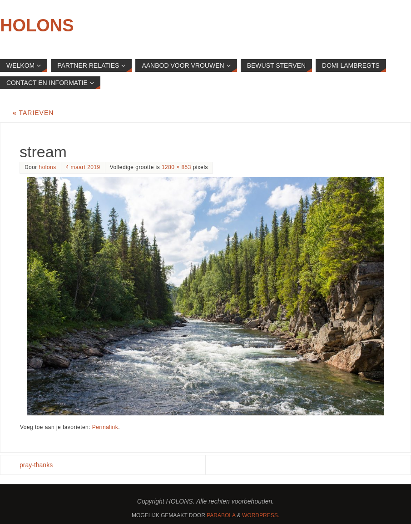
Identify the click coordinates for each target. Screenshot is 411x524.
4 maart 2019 (83, 167)
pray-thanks (36, 465)
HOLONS (37, 25)
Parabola (221, 515)
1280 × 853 (176, 167)
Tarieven (33, 112)
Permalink (105, 427)
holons (47, 167)
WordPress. (260, 515)
